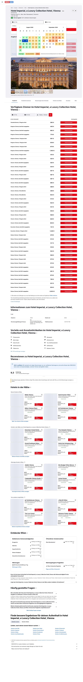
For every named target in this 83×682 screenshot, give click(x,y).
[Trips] (2, 21)
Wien (25, 7)
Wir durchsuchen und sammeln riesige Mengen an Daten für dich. (44, 646)
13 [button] (29, 40)
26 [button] (26, 47)
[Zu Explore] (2, 17)
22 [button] (36, 44)
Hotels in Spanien (15, 630)
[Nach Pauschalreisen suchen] (2, 14)
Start (12, 7)
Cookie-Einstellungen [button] (15, 301)
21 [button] (33, 44)
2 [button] (39, 34)
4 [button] (23, 37)
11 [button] (23, 40)
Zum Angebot (38, 404)
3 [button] (20, 37)
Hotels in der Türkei (37, 628)
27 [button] (29, 47)
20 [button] (30, 44)
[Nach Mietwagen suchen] (2, 11)
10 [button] (20, 40)
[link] (20, 421)
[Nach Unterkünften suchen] (2, 9)
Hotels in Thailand (59, 630)
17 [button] (20, 44)
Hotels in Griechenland (60, 632)
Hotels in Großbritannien (61, 634)
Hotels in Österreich (60, 628)
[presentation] (33, 95)
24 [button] (20, 47)
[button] (2, 2)
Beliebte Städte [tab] (25, 621)
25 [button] (23, 47)
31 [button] (20, 50)
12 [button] (26, 40)
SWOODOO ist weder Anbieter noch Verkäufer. (44, 644)
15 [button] (36, 40)
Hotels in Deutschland (38, 630)
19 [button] (26, 44)
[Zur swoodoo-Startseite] (9, 2)
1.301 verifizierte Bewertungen (28, 17)
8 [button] (36, 37)
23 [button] (39, 44)
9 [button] (39, 37)
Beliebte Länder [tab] (15, 621)
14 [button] (33, 40)
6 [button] (29, 37)
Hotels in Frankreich (37, 632)
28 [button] (33, 47)
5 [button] (26, 37)
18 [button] (23, 44)
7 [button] (43, 37)
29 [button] (36, 47)
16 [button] (39, 40)
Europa (15, 7)
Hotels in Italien (14, 632)
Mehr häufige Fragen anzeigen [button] (34, 610)
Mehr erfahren (53, 295)
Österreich (21, 7)
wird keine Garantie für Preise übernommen (46, 640)
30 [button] (39, 47)
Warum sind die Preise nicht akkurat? (44, 649)
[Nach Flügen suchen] (2, 6)
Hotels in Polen (36, 634)
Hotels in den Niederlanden (17, 634)
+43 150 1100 (14, 16)
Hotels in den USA (15, 628)
